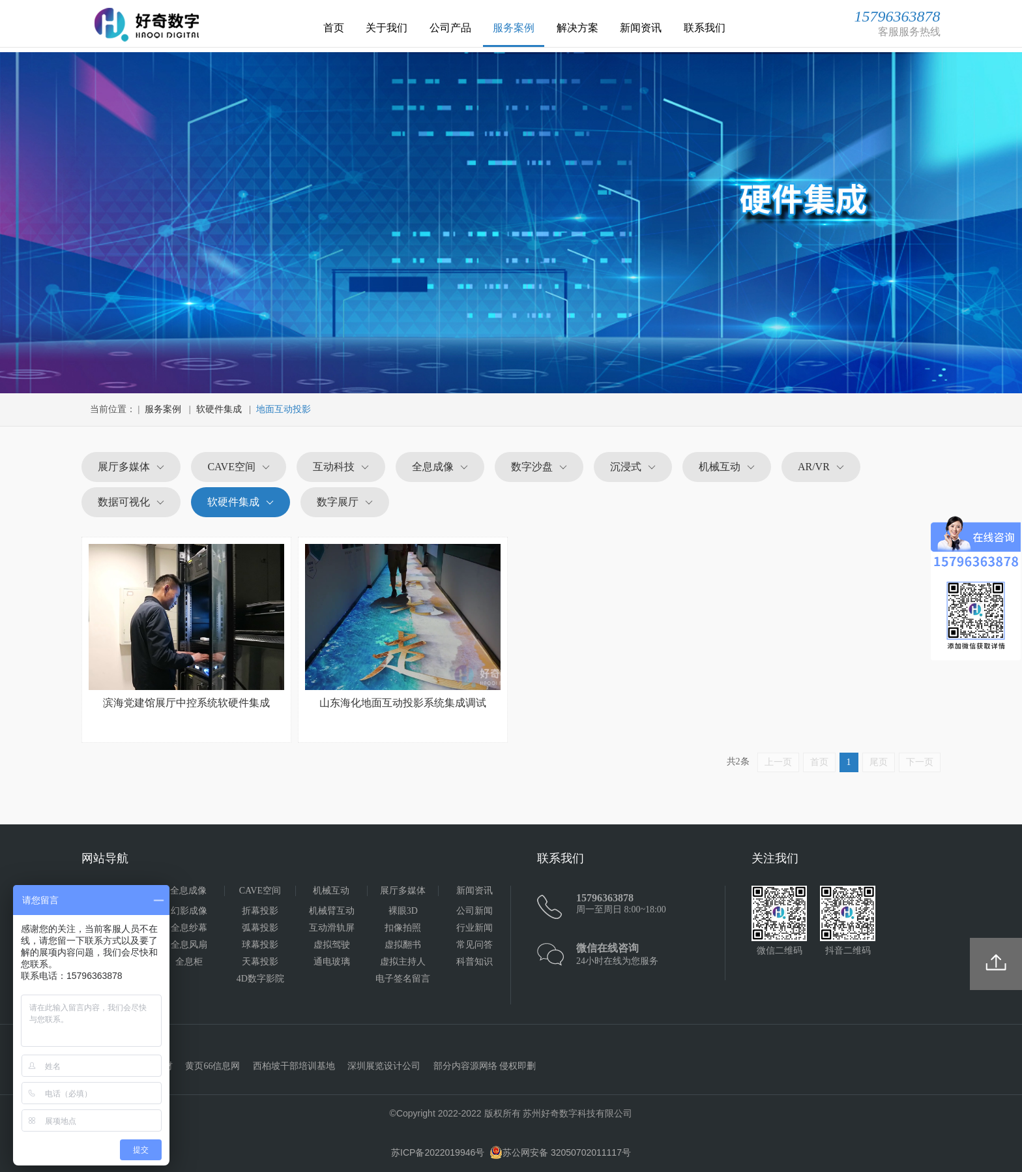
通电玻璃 (332, 962)
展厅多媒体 (124, 466)
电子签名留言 (402, 979)
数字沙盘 (532, 466)
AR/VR (814, 466)
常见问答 (474, 945)
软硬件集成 (219, 409)
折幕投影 (260, 911)
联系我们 (704, 27)
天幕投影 (260, 962)
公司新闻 (474, 911)
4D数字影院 (260, 979)
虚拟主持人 (403, 962)
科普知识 (474, 962)
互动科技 (334, 466)
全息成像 (433, 466)
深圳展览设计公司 (383, 1066)
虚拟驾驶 (332, 945)
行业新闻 (474, 928)
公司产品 (450, 27)
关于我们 (386, 27)
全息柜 (189, 962)
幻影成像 (189, 911)
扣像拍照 (403, 928)
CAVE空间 (231, 466)
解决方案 (577, 27)
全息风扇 (189, 945)
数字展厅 (337, 501)
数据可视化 (124, 501)
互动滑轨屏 (332, 928)
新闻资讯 (641, 27)
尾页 (878, 762)
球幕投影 (260, 945)
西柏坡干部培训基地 (294, 1066)
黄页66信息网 (212, 1066)
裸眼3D (403, 911)
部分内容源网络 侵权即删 (484, 1066)
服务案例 (513, 27)
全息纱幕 (189, 928)
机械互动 (719, 466)
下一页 (919, 762)
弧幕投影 (260, 928)
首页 (333, 27)
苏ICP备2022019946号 (437, 1152)
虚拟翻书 (403, 945)
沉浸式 (625, 466)
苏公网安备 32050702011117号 (560, 1152)
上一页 (778, 762)
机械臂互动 (332, 911)
